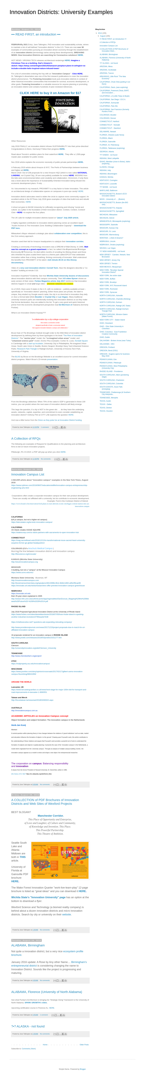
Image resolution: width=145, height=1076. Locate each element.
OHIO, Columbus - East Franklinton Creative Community (113, 333)
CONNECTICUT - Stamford (110, 128)
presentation (52, 359)
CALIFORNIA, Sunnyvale (109, 103)
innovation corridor (74, 241)
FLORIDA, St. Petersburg (109, 145)
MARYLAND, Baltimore (108, 191)
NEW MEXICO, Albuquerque (111, 267)
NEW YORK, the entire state (110, 276)
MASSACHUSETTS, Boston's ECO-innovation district (113, 195)
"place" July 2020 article (67, 218)
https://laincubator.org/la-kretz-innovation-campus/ (31, 522)
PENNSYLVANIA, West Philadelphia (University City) (113, 367)
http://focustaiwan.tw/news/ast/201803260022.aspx (32, 700)
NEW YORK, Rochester (109, 289)
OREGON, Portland (107, 347)
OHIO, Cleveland (106, 323)
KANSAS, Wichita (106, 177)
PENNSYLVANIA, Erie (108, 359)
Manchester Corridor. (51, 815)
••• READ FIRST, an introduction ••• (35, 34)
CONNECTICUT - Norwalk (110, 125)
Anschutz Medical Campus (40, 548)
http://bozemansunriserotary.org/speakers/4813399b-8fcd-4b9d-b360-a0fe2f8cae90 (46, 583)
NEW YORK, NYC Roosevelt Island (113, 286)
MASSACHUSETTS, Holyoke (111, 208)
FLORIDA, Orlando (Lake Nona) (112, 135)
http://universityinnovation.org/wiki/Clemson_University (33, 648)
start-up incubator (35, 343)
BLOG (17, 357)
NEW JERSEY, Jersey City (110, 260)
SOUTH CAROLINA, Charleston (112, 380)
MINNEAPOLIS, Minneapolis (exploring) (115, 221)
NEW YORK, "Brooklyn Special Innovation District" (111, 271)
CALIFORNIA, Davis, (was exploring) (114, 87)
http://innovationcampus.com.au (24, 710)
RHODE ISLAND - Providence (111, 371)
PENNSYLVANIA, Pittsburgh (110, 363)
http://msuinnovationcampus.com (25, 580)
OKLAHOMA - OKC (107, 344)
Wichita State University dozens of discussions (68, 276)
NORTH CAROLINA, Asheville (111, 296)
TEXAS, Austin (105, 401)
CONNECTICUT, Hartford (109, 121)
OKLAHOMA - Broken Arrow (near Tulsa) (115, 341)
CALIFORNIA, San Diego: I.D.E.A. (113, 99)
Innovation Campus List (27, 474)
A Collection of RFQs (25, 438)
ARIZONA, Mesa (106, 66)
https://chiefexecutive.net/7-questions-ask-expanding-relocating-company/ (41, 622)
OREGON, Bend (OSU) (109, 351)
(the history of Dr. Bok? (31, 774)
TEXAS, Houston (106, 411)
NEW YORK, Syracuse (108, 292)
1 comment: (45, 427)
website (66, 914)
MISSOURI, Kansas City (109, 228)
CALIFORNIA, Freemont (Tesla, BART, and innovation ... (114, 92)
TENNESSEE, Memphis (109, 398)
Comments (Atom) (29, 1049)
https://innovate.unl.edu (20, 593)
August (103, 36)
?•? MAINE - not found (108, 187)
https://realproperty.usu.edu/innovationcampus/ (30, 664)
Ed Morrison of (66, 305)
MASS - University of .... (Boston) (112, 199)
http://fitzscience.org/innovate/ (23, 554)
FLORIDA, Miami (106, 138)
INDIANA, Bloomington (108, 174)
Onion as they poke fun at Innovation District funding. (60, 420)
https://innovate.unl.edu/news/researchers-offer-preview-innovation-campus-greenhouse (48, 586)
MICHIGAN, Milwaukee (108, 215)
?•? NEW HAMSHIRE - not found (112, 251)
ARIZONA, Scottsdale (108, 70)
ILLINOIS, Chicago (107, 167)
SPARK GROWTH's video (36, 1003)
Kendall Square (81, 341)
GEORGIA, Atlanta (107, 152)
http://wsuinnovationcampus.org (24, 562)
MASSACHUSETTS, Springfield (112, 211)
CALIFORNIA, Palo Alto (109, 106)
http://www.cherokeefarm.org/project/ (26, 656)
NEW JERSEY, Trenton (108, 264)
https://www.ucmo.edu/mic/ (22, 572)
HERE (80, 55)
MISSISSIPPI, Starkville (109, 225)
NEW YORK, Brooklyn (108, 282)
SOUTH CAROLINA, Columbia (111, 384)
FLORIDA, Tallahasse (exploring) (112, 148)
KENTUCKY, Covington (109, 180)
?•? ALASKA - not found (28, 1026)
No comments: (46, 459)
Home (45, 1045)
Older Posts (84, 1045)
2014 (100, 33)
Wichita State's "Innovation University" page (38, 897)
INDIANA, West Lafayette (109, 158)
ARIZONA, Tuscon (107, 73)
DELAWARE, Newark (108, 132)
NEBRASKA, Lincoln (107, 241)
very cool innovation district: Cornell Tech (39, 268)
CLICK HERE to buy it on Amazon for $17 (50, 93)
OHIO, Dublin (105, 337)
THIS (23, 857)
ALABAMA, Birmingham (28, 945)
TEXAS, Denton (106, 408)
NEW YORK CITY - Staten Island (112, 320)
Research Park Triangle (27, 349)
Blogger (83, 1069)
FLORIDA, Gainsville (108, 142)
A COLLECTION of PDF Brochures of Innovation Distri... (114, 50)
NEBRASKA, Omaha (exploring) (112, 245)
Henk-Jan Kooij (18, 725)
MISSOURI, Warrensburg (109, 235)
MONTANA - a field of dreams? (111, 238)
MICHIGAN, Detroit (107, 218)
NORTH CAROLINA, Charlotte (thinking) (115, 299)
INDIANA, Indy (105, 170)
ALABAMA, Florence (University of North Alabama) (46, 992)
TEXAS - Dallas (106, 404)
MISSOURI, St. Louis (108, 231)
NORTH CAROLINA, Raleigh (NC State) (115, 306)
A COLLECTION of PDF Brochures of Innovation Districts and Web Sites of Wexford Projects (45, 801)
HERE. (52, 1008)
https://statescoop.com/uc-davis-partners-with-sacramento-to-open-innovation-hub (45, 532)
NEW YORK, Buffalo (107, 279)
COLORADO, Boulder (108, 115)
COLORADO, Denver (108, 118)
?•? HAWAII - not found (108, 155)
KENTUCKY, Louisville (108, 184)
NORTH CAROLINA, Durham (111, 302)
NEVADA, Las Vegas (108, 248)
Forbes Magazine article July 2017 (50, 281)
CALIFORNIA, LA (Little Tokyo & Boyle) (115, 96)
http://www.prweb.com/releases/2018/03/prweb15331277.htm (36, 638)
